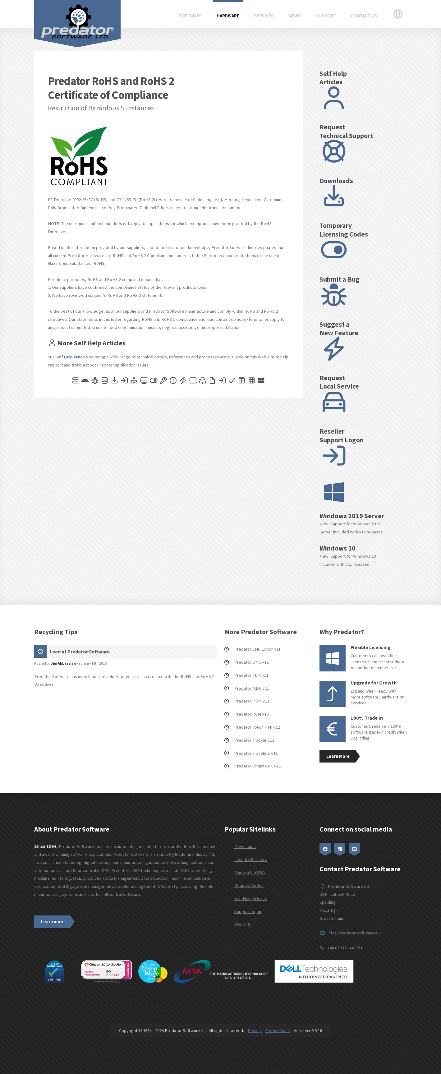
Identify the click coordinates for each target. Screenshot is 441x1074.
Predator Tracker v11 (254, 740)
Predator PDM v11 (251, 701)
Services (264, 16)
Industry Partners (250, 859)
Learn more (53, 921)
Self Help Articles (71, 357)
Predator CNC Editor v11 (257, 649)
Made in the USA (249, 872)
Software (190, 16)
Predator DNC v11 (251, 662)
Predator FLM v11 (251, 675)
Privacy (255, 1030)
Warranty (242, 924)
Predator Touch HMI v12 (257, 727)
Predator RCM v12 (251, 714)
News (295, 16)
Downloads (245, 846)
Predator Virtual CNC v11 (257, 766)
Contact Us (364, 16)
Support (326, 16)
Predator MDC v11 (251, 688)
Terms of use (277, 1030)
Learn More (338, 756)
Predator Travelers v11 (256, 753)
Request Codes (249, 885)
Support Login (247, 911)
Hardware (228, 16)
